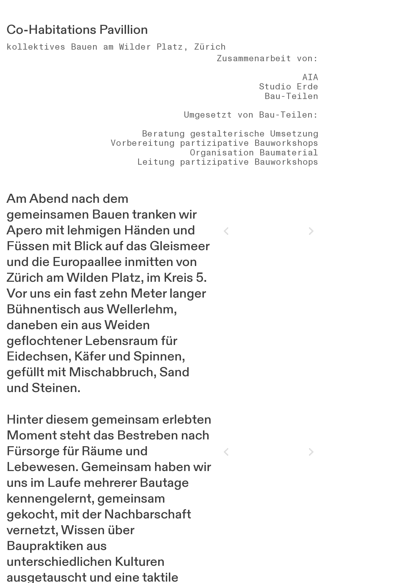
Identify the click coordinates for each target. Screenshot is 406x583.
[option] (268, 231)
